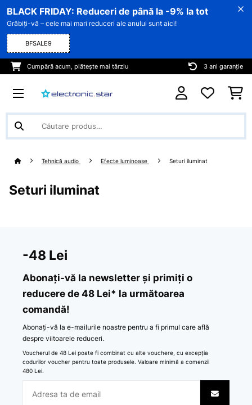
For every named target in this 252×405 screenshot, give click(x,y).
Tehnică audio (61, 161)
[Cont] (181, 93)
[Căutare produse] (126, 126)
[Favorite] (207, 93)
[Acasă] (28, 161)
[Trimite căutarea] (19, 126)
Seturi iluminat (189, 161)
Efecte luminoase (125, 161)
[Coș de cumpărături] (235, 93)
